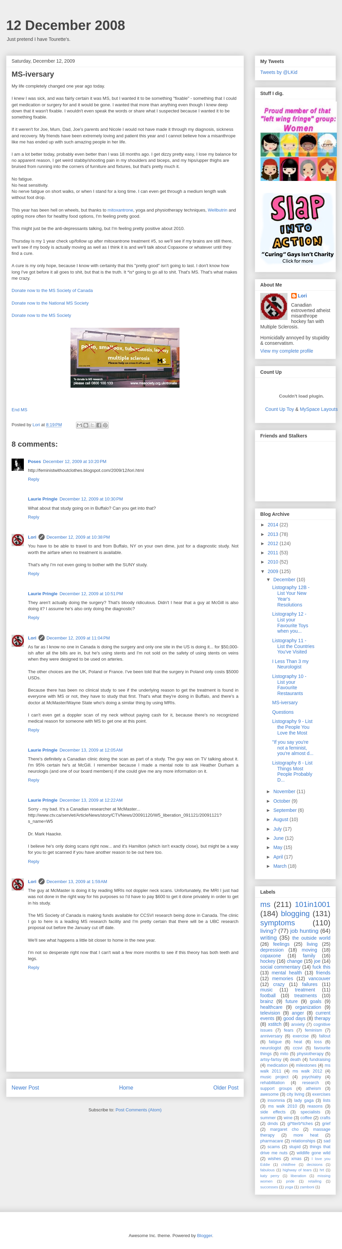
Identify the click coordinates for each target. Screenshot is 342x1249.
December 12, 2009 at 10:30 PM (91, 499)
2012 (274, 543)
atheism (313, 1088)
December (284, 579)
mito (284, 1053)
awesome (269, 1094)
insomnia (276, 1100)
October (282, 801)
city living (296, 1094)
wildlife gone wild (313, 1153)
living (312, 944)
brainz (266, 1001)
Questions (283, 712)
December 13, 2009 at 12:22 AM (91, 800)
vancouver (319, 978)
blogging (295, 913)
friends (323, 972)
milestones (306, 1065)
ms (265, 904)
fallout (324, 1036)
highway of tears (297, 1170)
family (309, 955)
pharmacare (271, 1141)
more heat (305, 1135)
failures (309, 984)
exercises (321, 1094)
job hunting (304, 931)
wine (288, 1117)
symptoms (277, 923)
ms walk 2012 (307, 1071)
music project (274, 1077)
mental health (286, 972)
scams (273, 1146)
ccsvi (297, 1048)
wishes (274, 1158)
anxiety (298, 1024)
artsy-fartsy (270, 1059)
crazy (278, 984)
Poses (34, 461)
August (281, 819)
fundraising (319, 1059)
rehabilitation (272, 1082)
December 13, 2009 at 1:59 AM (77, 881)
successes (269, 1187)
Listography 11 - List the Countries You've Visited (293, 646)
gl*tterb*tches (300, 1123)
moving (309, 950)
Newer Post (25, 1088)
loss (318, 1041)
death (295, 1059)
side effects (272, 1112)
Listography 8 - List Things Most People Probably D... (292, 771)
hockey (267, 961)
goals (315, 1001)
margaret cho (284, 1129)
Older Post (225, 1088)
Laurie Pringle (43, 499)
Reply (33, 479)
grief (326, 1123)
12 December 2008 (65, 25)
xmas (296, 1158)
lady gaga (304, 1100)
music (266, 989)
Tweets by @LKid (278, 72)
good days (294, 1018)
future (291, 1001)
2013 (274, 534)
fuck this (321, 967)
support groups (276, 1088)
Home (126, 1088)
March (280, 866)
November (284, 791)
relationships (303, 1141)
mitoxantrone (120, 210)
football (268, 995)
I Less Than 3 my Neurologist (290, 664)
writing (268, 938)
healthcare (271, 1007)
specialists (310, 1112)
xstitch (275, 1024)
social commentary (280, 967)
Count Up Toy (279, 409)
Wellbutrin (218, 210)
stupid (295, 1146)
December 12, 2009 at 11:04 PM (78, 638)
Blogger (204, 1235)
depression (272, 950)
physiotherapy (310, 1053)
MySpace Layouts (319, 409)
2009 (274, 571)
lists (326, 1100)
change (294, 961)
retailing (314, 1181)
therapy (322, 1018)
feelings (281, 944)
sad (327, 1141)
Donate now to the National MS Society (50, 303)
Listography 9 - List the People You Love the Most (292, 727)
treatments (305, 995)
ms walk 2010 (282, 1106)
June (279, 838)
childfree (288, 1164)
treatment (305, 989)
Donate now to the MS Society (41, 315)
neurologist (270, 1048)
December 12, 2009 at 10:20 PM (74, 461)
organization (308, 1007)
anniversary (271, 1036)
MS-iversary (285, 702)
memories (282, 978)
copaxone (270, 955)
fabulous (267, 1170)
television (270, 1013)
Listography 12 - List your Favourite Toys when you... (290, 622)
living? (268, 931)
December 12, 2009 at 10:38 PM (78, 537)
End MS (19, 409)
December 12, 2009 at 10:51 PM (91, 593)
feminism (313, 1030)
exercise (301, 1036)
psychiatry (311, 1077)
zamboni (307, 1187)
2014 (274, 524)
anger (298, 1013)
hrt (322, 1170)
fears (288, 1030)
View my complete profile (286, 351)
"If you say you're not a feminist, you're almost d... (292, 747)
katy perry (269, 1176)
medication (277, 1065)
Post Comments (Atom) (138, 1109)
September (285, 810)
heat (298, 1041)
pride (290, 1181)
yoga (289, 1187)
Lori (32, 537)
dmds (272, 1123)
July (278, 829)
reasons (315, 1106)
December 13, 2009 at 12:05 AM (91, 750)
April (278, 857)
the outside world (311, 938)
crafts (325, 1117)
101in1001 (312, 904)
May (278, 847)
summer (268, 1117)
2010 (274, 562)
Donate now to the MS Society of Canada (52, 290)
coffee (306, 1117)
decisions (315, 1164)
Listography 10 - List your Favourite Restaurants (289, 685)
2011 (274, 552)
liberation (298, 1176)
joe (317, 961)
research (310, 1082)
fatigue (275, 1041)
